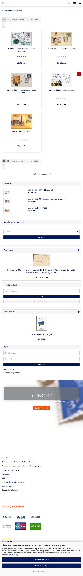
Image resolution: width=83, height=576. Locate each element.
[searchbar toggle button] (69, 3)
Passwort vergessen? (11, 373)
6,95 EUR (42, 339)
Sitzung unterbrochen (10, 470)
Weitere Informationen (41, 571)
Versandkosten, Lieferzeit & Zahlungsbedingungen (21, 466)
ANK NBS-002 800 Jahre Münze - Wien (61, 49)
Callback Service (8, 486)
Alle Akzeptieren (42, 559)
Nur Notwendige (41, 566)
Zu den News (41, 408)
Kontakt (5, 458)
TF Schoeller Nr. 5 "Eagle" (41, 334)
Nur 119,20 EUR (41, 277)
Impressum (6, 474)
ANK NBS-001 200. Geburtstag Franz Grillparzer (21, 50)
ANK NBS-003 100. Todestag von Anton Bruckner (21, 91)
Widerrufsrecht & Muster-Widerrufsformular (19, 462)
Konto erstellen (9, 369)
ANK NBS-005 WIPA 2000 (21, 131)
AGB (3, 478)
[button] (4, 20)
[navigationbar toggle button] (80, 3)
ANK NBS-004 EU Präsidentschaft (61, 90)
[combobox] (19, 20)
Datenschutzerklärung (10, 555)
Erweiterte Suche (41, 302)
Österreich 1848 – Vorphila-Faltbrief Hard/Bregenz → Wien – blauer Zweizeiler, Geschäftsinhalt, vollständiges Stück (41, 271)
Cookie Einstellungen (10, 490)
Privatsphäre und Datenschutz (13, 482)
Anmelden (41, 237)
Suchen (42, 297)
